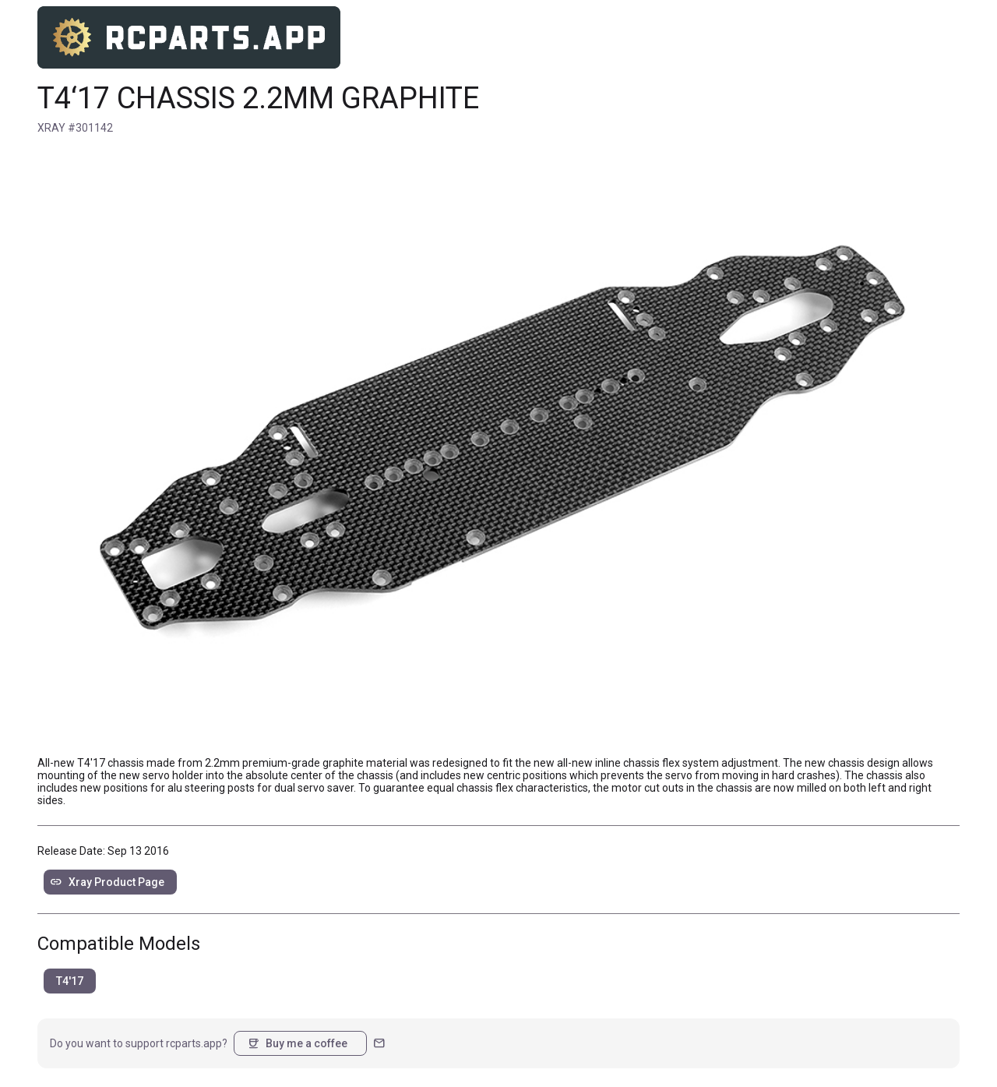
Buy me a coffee (297, 1043)
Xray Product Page (107, 882)
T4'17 (69, 981)
